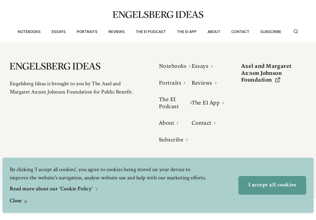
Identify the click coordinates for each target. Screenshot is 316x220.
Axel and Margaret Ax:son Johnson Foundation (266, 73)
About (214, 31)
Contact (240, 31)
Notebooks (29, 31)
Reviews (116, 31)
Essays (59, 31)
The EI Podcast (151, 31)
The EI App (187, 31)
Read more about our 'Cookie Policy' (52, 189)
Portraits (87, 31)
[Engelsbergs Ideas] (158, 14)
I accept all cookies (272, 185)
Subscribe (270, 31)
